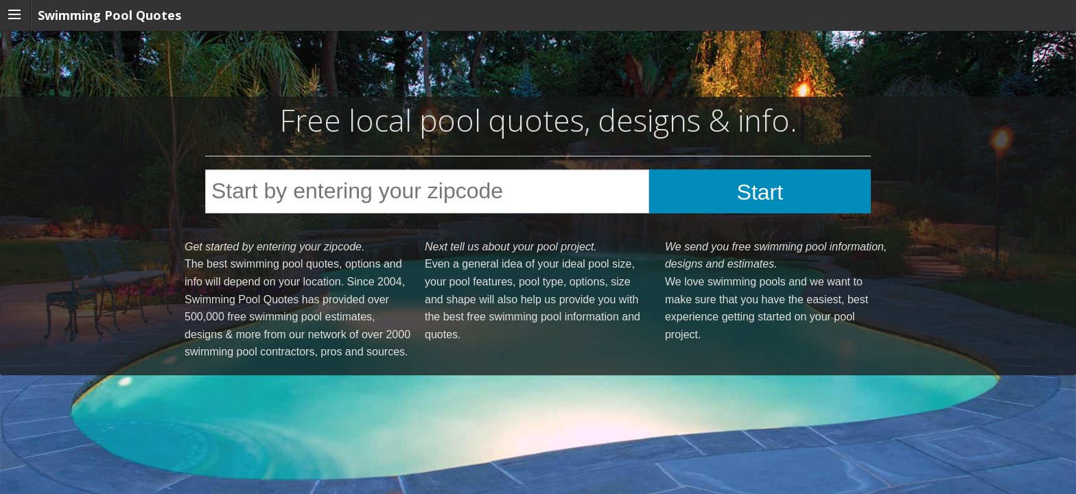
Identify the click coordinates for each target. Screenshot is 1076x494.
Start (760, 192)
